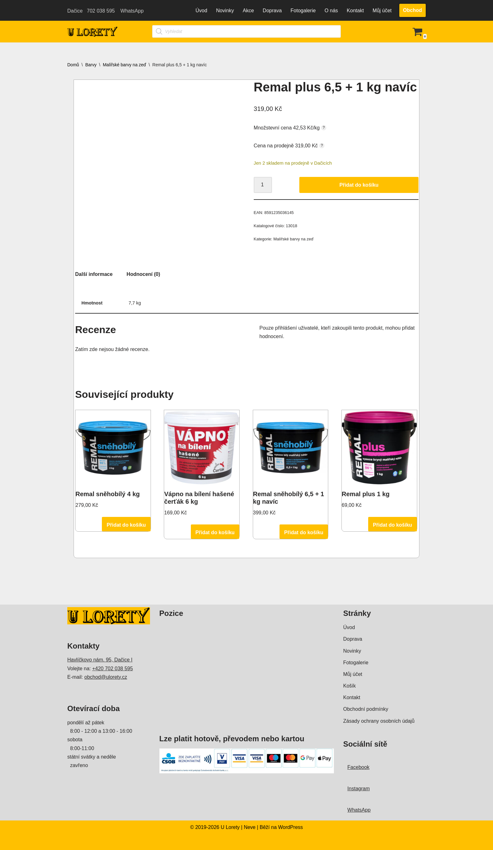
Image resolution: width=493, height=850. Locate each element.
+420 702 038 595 (112, 668)
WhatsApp (131, 11)
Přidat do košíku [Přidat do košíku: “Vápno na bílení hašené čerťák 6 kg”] (215, 532)
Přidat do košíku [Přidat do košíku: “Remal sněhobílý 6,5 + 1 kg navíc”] (303, 532)
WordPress (156, 842)
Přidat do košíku (358, 185)
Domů (73, 64)
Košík (349, 685)
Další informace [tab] (94, 274)
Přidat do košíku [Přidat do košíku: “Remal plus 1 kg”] (392, 525)
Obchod (412, 10)
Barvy (91, 64)
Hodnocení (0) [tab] (143, 274)
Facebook (358, 767)
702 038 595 (100, 11)
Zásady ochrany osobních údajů (379, 721)
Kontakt (355, 10)
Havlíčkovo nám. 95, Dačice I (99, 659)
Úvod (201, 10)
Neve (115, 842)
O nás (331, 10)
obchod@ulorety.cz (105, 677)
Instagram (358, 788)
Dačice (75, 11)
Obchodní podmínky (365, 709)
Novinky (225, 10)
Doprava (272, 10)
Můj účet (382, 10)
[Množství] (263, 185)
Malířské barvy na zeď (124, 64)
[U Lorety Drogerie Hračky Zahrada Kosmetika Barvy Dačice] (92, 31)
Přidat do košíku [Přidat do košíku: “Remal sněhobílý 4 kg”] (126, 525)
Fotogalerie (303, 10)
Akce (248, 10)
